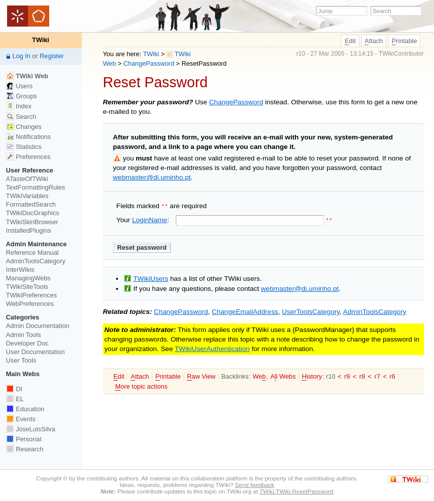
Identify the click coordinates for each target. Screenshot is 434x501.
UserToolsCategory (311, 310)
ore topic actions (141, 385)
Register (52, 56)
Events (21, 419)
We (259, 376)
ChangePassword (149, 63)
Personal (23, 439)
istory (312, 376)
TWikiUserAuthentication (212, 348)
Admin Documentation (37, 325)
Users (19, 86)
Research (24, 449)
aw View (201, 376)
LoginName (149, 219)
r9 (347, 375)
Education (25, 409)
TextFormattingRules (35, 187)
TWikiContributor (401, 53)
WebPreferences (30, 303)
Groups (21, 96)
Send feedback (254, 484)
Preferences (28, 156)
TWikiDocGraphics (32, 213)
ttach (374, 41)
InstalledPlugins (28, 230)
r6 (392, 375)
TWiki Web (27, 76)
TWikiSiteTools (27, 286)
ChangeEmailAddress (245, 310)
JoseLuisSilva (30, 429)
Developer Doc (27, 343)
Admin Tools (23, 335)
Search (21, 116)
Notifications (28, 136)
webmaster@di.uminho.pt (152, 177)
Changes (24, 126)
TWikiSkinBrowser (32, 222)
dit (350, 41)
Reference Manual (32, 252)
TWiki (151, 54)
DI (14, 389)
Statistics (24, 146)
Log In (22, 56)
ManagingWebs (28, 278)
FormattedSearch (31, 204)
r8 (362, 375)
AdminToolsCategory (374, 310)
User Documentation (35, 352)
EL (15, 399)
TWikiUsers (150, 277)
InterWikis (20, 269)
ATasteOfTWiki (27, 179)
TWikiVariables (27, 196)
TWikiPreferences (31, 295)
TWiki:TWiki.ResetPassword (296, 491)
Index (19, 106)
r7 (377, 375)
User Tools (21, 360)
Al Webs (282, 376)
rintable (404, 41)
